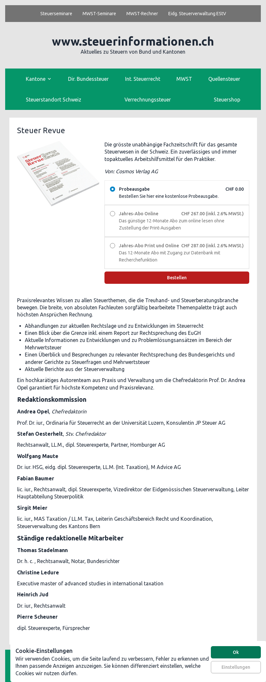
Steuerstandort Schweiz (53, 99)
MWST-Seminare (99, 13)
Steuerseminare (56, 13)
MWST (184, 79)
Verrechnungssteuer (147, 99)
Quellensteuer (224, 79)
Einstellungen (236, 667)
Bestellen (177, 277)
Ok (236, 652)
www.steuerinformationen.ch (133, 41)
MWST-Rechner (142, 13)
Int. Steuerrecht (142, 79)
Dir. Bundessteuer (88, 79)
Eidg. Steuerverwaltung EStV (197, 13)
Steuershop (227, 99)
